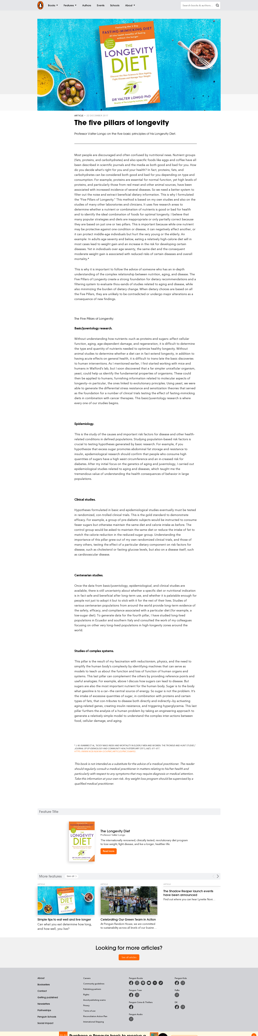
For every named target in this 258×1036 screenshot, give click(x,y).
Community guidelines (93, 983)
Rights (86, 994)
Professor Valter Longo (113, 835)
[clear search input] (217, 6)
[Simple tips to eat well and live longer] (66, 900)
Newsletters (44, 1003)
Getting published (48, 997)
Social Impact (45, 1023)
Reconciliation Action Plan (95, 1016)
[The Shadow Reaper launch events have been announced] (191, 893)
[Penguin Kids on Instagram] (183, 983)
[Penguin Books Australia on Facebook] (131, 983)
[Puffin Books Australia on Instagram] (177, 995)
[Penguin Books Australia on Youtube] (149, 983)
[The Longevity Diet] (145, 831)
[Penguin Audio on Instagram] (131, 1019)
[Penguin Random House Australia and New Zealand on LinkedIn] (155, 983)
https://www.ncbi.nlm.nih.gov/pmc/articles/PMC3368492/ (105, 751)
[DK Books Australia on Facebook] (177, 1007)
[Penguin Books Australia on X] (143, 983)
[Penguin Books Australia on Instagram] (137, 983)
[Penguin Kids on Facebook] (177, 983)
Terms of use (89, 1010)
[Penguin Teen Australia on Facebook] (131, 995)
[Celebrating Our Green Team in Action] (129, 900)
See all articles (129, 957)
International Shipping (93, 1021)
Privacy (86, 1005)
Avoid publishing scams (94, 999)
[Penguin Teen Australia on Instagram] (137, 995)
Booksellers (44, 984)
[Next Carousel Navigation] (218, 876)
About (41, 978)
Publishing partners (92, 989)
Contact (42, 990)
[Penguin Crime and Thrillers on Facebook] (131, 1007)
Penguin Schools (47, 1016)
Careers (86, 978)
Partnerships (44, 1010)
